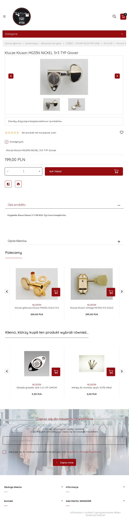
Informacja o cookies (81, 512)
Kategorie (64, 34)
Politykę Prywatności (90, 451)
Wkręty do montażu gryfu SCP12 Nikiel (92, 387)
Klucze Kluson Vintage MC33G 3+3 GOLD (91, 307)
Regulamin (72, 451)
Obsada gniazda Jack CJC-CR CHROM (36, 387)
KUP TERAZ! (83, 171)
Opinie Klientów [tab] (17, 241)
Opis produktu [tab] (17, 204)
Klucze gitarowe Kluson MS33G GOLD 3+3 (37, 307)
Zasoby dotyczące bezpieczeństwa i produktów (35, 121)
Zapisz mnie (64, 462)
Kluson (36, 304)
